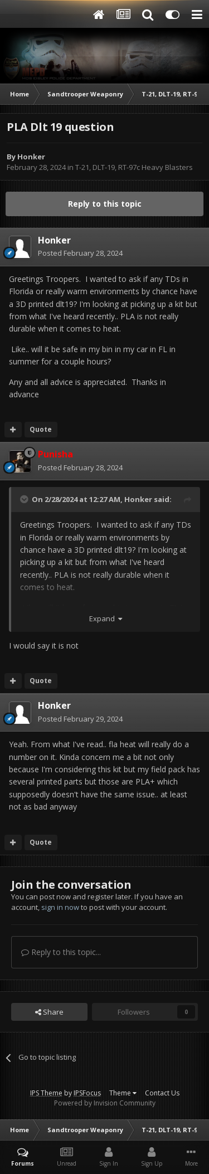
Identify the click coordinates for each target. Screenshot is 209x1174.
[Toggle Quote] (25, 499)
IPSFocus (87, 1093)
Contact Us (162, 1093)
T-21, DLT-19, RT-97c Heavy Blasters (134, 167)
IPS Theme (46, 1093)
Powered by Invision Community (104, 1103)
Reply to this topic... (61, 952)
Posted (80, 253)
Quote (41, 429)
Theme (123, 1093)
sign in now (60, 907)
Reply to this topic (105, 203)
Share (49, 1011)
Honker (31, 157)
